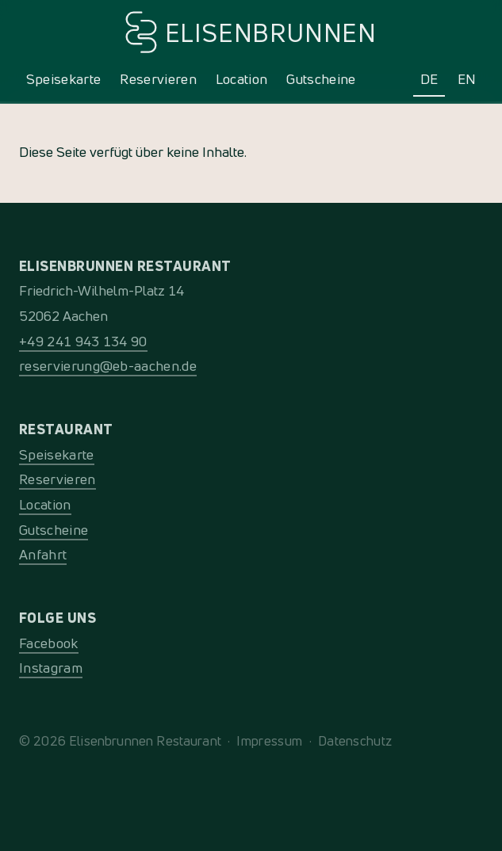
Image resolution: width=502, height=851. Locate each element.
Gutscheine (320, 79)
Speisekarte (64, 79)
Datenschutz (355, 740)
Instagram (50, 667)
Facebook (49, 643)
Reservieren (158, 79)
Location (242, 79)
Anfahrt (43, 554)
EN (467, 79)
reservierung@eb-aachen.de (108, 366)
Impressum (269, 740)
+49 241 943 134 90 (83, 341)
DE (429, 79)
